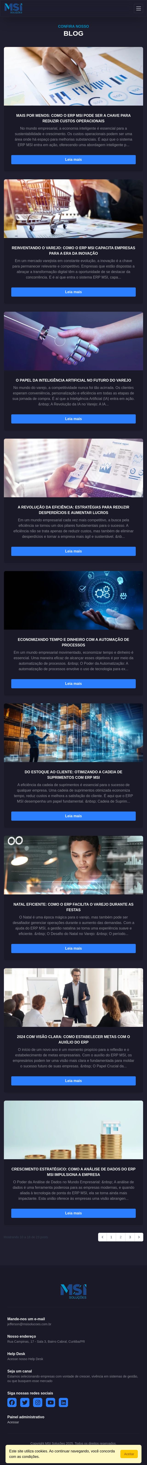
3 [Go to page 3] (130, 1237)
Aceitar (129, 1454)
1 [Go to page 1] (111, 1237)
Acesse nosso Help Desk (25, 1359)
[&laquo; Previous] (102, 1237)
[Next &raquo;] (139, 1237)
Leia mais (73, 159)
